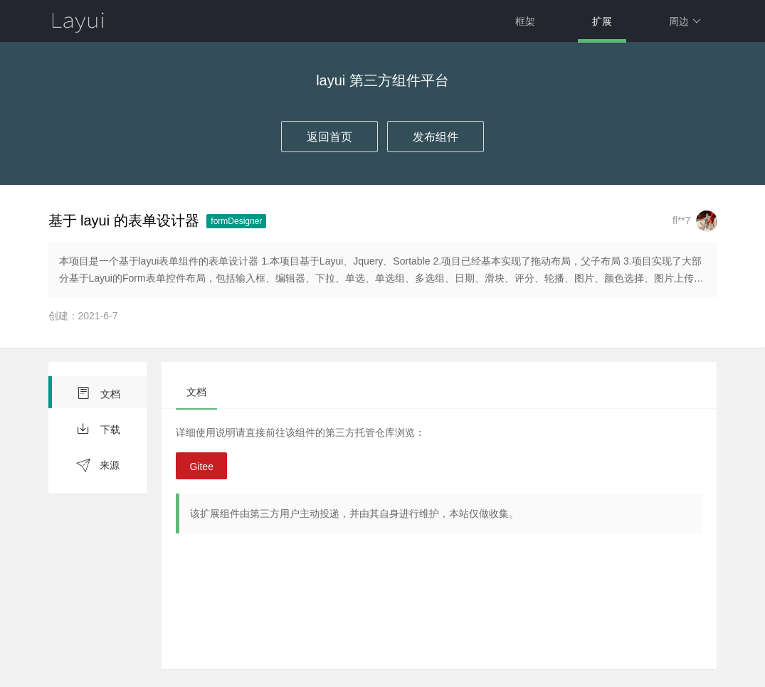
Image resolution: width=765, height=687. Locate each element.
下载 (98, 429)
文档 (98, 393)
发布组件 (435, 137)
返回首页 (329, 137)
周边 (685, 21)
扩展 (602, 21)
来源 (98, 465)
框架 (525, 21)
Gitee (201, 466)
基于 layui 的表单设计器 (123, 220)
